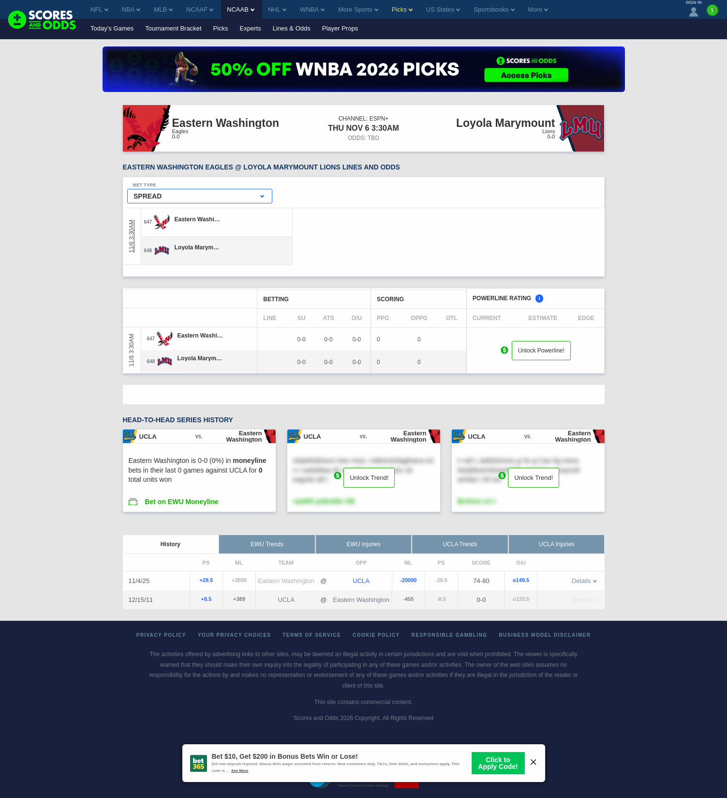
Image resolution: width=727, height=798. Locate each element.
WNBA (312, 9)
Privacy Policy (161, 635)
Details (584, 580)
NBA (131, 9)
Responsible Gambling (450, 635)
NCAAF (199, 9)
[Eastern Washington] (198, 219)
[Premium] (712, 14)
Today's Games (112, 28)
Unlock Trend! (369, 477)
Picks (220, 28)
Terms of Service (311, 635)
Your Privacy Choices (234, 635)
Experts (250, 28)
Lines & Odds (292, 28)
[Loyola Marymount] (198, 247)
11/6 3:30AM (131, 236)
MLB (163, 9)
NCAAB (240, 9)
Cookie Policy (376, 635)
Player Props (340, 28)
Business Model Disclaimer (545, 635)
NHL (277, 9)
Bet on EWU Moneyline (181, 502)
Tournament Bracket (173, 28)
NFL (99, 9)
